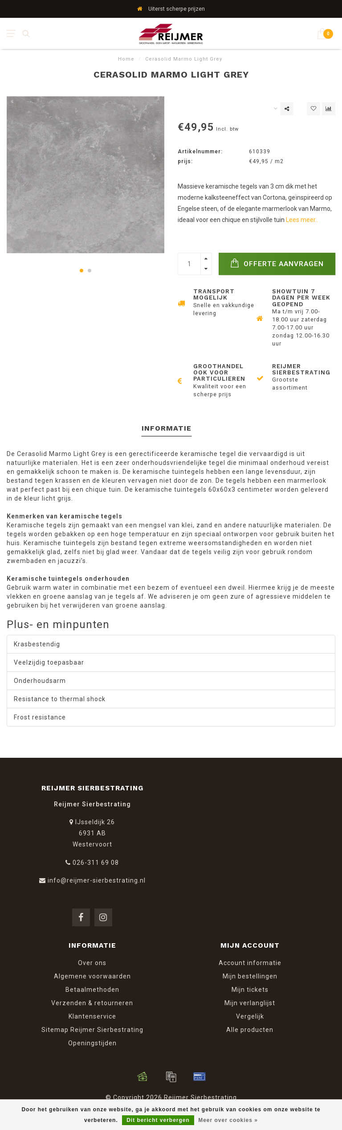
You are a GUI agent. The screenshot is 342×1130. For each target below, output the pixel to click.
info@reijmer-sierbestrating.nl (97, 880)
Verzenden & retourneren (92, 1003)
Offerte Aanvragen (277, 263)
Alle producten (249, 1029)
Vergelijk (250, 1016)
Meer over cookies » (228, 1120)
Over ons (92, 962)
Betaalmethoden (92, 989)
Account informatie (250, 962)
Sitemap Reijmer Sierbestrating (92, 1029)
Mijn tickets (250, 989)
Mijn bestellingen (250, 976)
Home (126, 59)
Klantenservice (92, 1016)
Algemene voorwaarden (92, 976)
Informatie (166, 428)
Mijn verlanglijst (249, 1003)
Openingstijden (92, 1043)
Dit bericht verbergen (158, 1120)
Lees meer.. (302, 219)
